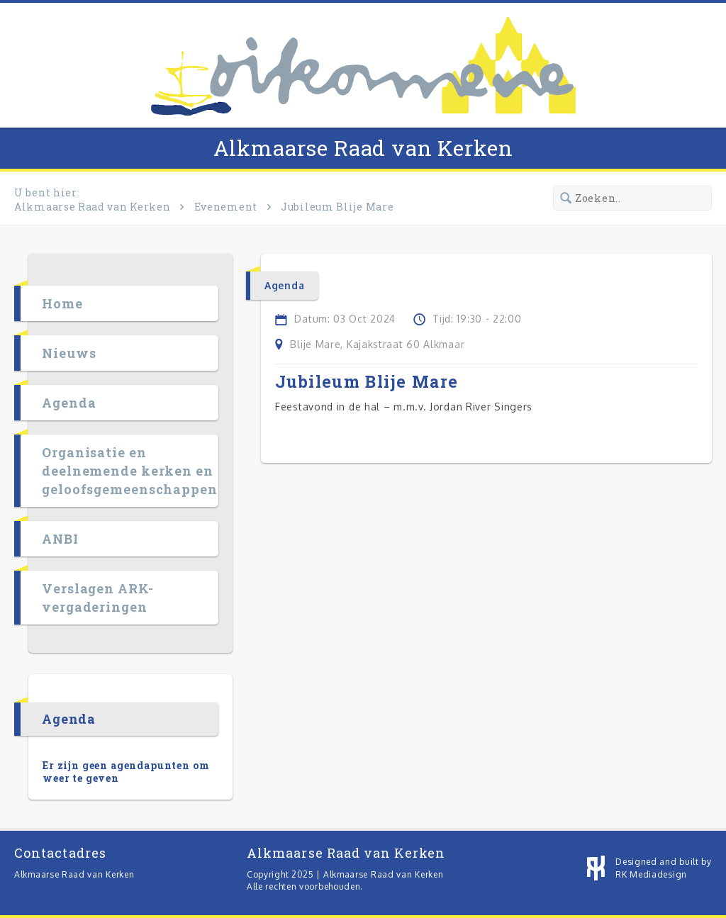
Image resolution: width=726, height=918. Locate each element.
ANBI (60, 538)
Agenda (69, 402)
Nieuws (69, 353)
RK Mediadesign (651, 874)
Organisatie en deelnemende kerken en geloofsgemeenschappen (130, 471)
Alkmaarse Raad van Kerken (363, 148)
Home (62, 303)
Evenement (225, 206)
